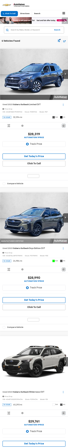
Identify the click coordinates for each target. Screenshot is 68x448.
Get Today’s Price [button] (34, 156)
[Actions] (63, 104)
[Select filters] (59, 41)
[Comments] (63, 125)
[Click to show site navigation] (64, 13)
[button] (10, 13)
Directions (26, 13)
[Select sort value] (64, 41)
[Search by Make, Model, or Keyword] (31, 30)
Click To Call (34, 163)
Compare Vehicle (15, 184)
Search (57, 30)
